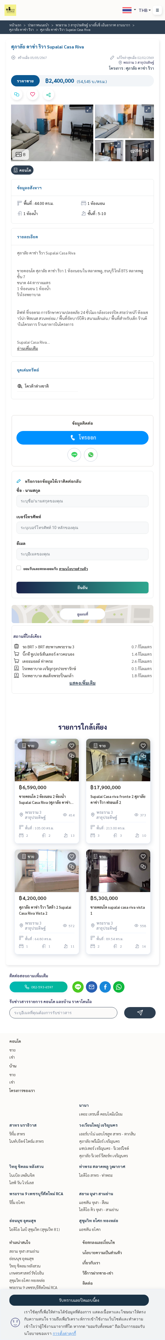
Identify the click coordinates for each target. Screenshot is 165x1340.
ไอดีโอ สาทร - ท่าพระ (96, 1175)
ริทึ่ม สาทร (17, 1133)
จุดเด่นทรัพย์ (28, 369)
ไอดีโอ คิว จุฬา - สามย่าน (99, 1209)
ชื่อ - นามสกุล (28, 490)
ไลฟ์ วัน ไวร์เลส (21, 1182)
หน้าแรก (15, 25)
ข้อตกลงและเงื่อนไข (98, 1242)
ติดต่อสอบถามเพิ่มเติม (28, 975)
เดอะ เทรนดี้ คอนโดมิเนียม (100, 1113)
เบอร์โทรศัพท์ (28, 516)
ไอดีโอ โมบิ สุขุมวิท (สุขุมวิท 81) (34, 1229)
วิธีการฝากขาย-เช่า (97, 1272)
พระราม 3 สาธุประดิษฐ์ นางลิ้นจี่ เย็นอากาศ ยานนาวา (93, 25)
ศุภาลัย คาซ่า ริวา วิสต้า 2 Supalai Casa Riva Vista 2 (45, 910)
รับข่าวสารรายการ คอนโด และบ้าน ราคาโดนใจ (50, 1001)
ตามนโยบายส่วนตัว (73, 568)
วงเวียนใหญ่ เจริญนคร (98, 1124)
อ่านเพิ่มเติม (27, 348)
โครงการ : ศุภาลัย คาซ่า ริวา (131, 68)
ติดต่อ (87, 1283)
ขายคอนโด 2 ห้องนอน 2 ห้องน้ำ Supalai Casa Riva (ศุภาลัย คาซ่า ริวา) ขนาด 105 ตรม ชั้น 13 (44, 799)
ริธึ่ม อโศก (17, 1202)
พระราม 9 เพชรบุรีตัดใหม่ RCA (36, 1193)
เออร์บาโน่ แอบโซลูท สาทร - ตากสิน (107, 1133)
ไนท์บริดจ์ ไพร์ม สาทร (26, 1141)
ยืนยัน (82, 587)
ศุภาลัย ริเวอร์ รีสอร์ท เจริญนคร (103, 1155)
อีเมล (21, 543)
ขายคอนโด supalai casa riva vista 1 (117, 910)
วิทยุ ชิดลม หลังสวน (26, 1166)
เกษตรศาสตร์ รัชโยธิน (26, 1272)
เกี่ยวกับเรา (91, 1262)
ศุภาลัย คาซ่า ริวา (21, 29)
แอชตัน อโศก (90, 1229)
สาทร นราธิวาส (23, 1124)
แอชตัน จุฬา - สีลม (94, 1202)
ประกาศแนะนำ (38, 25)
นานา (84, 1105)
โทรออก (82, 437)
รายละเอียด (27, 236)
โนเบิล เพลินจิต (22, 1175)
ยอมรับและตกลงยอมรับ (40, 568)
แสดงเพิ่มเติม (82, 683)
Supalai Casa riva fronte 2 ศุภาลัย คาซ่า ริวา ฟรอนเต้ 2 (117, 799)
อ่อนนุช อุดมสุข (22, 1220)
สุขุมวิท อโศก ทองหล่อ (98, 1220)
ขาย (12, 1049)
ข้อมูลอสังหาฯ (29, 187)
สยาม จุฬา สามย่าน (96, 1193)
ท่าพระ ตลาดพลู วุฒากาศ (102, 1166)
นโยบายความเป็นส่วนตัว (102, 1252)
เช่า (12, 1056)
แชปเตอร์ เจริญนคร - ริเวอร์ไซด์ (104, 1148)
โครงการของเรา (22, 1090)
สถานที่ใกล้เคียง (27, 636)
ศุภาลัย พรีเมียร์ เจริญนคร (99, 1141)
